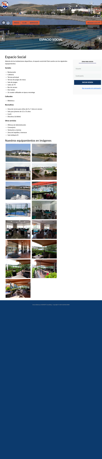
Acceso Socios (93, 22)
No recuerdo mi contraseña (91, 88)
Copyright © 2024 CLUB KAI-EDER (61, 304)
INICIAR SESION (87, 82)
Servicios (34, 22)
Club (24, 22)
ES (3, 23)
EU (8, 23)
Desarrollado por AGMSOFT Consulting (42, 304)
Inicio (16, 22)
